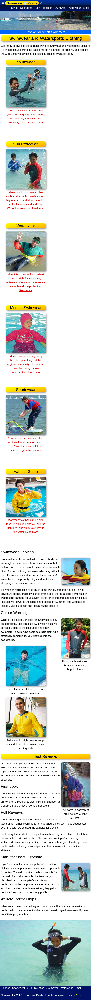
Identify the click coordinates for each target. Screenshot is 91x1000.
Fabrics (14, 7)
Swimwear (60, 7)
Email (86, 7)
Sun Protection (44, 7)
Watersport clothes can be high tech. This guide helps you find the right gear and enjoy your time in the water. (26, 524)
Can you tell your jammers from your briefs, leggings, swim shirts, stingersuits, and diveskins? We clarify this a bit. (26, 114)
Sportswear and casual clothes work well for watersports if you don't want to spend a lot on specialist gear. (26, 442)
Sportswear (26, 7)
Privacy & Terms (76, 995)
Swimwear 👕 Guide (22, 3)
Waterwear (75, 7)
